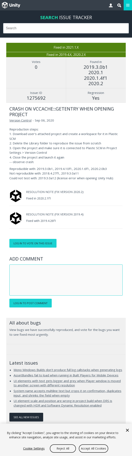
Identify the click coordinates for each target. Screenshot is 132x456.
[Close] (127, 430)
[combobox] (66, 28)
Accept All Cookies (93, 448)
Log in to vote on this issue (33, 243)
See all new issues (26, 417)
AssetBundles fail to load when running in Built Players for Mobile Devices (66, 375)
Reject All (63, 448)
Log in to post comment (31, 303)
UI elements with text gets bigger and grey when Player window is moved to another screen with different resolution (67, 383)
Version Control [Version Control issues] (20, 120)
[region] (66, 440)
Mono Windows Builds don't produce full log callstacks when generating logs (68, 370)
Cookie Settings (34, 448)
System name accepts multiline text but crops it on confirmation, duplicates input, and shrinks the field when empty (67, 393)
